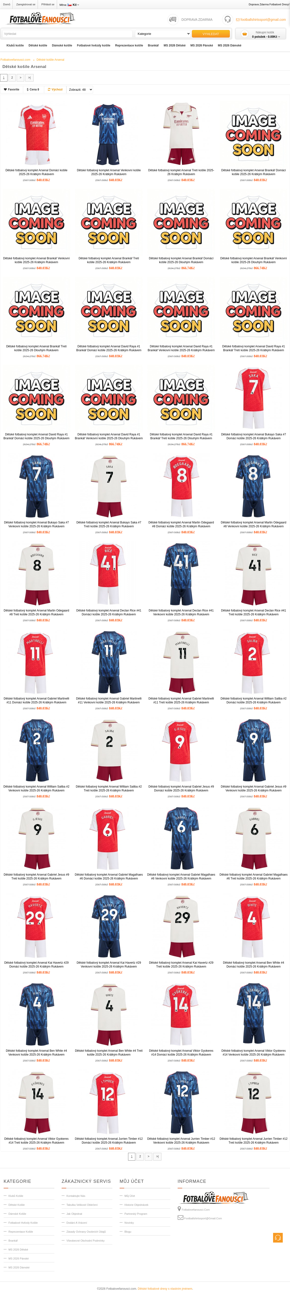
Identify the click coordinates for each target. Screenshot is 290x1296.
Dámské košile (62, 45)
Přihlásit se (47, 4)
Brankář (153, 45)
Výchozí (55, 89)
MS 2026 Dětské (175, 45)
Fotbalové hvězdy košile (93, 45)
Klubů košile (15, 45)
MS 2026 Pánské (201, 45)
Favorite (11, 89)
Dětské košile (38, 45)
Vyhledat (211, 34)
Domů (6, 4)
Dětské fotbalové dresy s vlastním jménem (165, 1288)
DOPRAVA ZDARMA (197, 20)
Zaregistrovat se (25, 4)
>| (29, 77)
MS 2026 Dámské (229, 45)
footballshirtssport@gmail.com (261, 20)
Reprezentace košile (129, 45)
